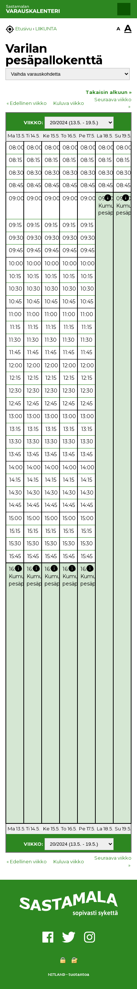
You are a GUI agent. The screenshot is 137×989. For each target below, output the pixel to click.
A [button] (118, 28)
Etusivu (23, 28)
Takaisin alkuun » (108, 92)
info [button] (108, 198)
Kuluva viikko (68, 103)
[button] (123, 9)
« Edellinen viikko (27, 103)
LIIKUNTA (46, 28)
